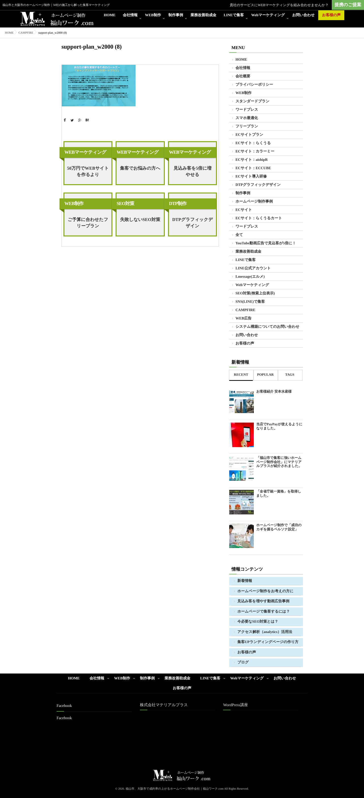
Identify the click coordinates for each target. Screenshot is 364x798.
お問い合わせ (303, 15)
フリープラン (247, 126)
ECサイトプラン (249, 135)
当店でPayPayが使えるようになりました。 (279, 426)
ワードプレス (247, 110)
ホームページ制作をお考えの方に (265, 591)
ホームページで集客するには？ (263, 612)
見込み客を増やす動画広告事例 (263, 601)
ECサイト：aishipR (252, 160)
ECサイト (244, 210)
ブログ (243, 662)
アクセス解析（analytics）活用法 (264, 632)
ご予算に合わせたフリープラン (88, 222)
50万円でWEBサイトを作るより (88, 171)
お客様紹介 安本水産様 (274, 392)
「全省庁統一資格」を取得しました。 (278, 494)
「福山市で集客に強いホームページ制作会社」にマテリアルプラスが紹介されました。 (279, 462)
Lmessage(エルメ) (250, 277)
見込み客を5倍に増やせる (192, 171)
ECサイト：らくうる (253, 143)
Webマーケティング (268, 15)
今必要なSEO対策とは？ (257, 622)
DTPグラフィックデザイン (192, 222)
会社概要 (243, 76)
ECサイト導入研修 (251, 177)
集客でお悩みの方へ (140, 168)
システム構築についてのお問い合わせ (268, 327)
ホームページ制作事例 (254, 202)
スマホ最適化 (247, 118)
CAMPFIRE (25, 32)
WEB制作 (153, 15)
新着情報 (244, 581)
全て (239, 235)
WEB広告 (244, 318)
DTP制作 (177, 203)
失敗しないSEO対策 (140, 219)
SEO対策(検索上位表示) (255, 293)
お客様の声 (331, 15)
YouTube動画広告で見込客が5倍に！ (266, 243)
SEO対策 (125, 203)
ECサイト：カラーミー (255, 151)
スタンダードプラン (253, 101)
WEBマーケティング (85, 152)
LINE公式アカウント (253, 268)
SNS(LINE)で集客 (250, 302)
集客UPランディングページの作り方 (268, 642)
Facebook (64, 718)
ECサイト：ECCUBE (253, 168)
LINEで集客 (234, 15)
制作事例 (175, 15)
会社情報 (130, 15)
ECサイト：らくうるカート (259, 218)
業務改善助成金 (203, 15)
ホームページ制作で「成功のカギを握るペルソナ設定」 (279, 527)
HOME (110, 15)
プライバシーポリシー (254, 85)
